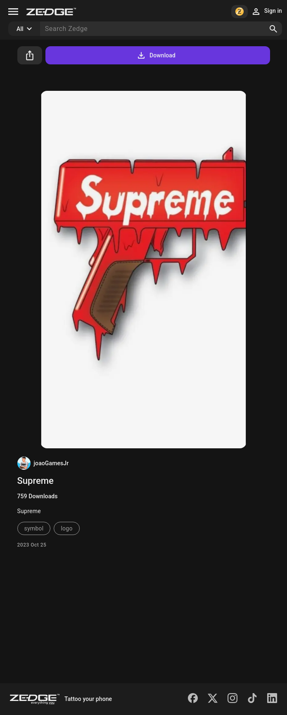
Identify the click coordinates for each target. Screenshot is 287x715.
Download (156, 55)
